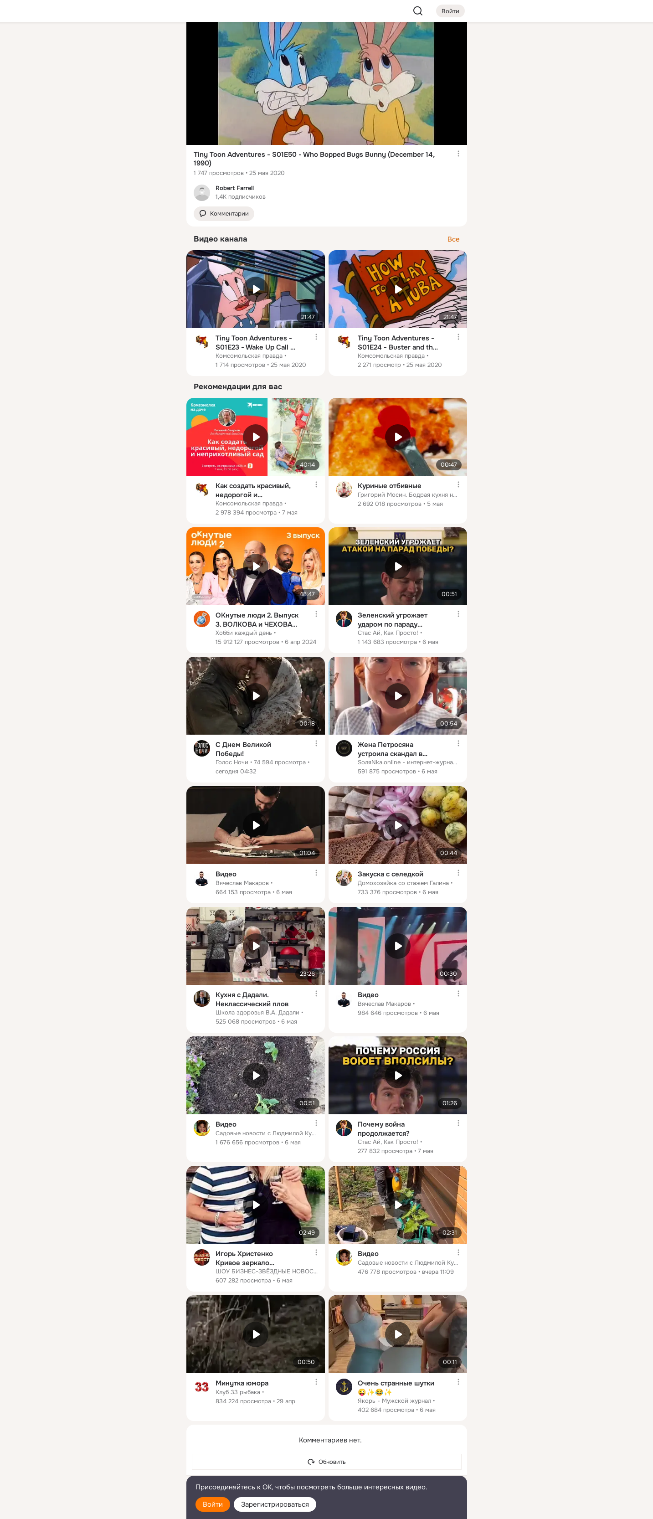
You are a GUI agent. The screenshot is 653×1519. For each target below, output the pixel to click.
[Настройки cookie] (119, 1507)
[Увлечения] (118, 44)
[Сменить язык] (119, 1468)
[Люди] (118, 84)
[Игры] (159, 124)
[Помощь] (79, 164)
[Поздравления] (118, 124)
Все (453, 239)
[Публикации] (79, 84)
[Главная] (79, 44)
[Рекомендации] (118, 164)
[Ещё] (119, 1448)
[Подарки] (79, 124)
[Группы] (159, 44)
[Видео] (159, 84)
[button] (224, 213)
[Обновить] (327, 1462)
